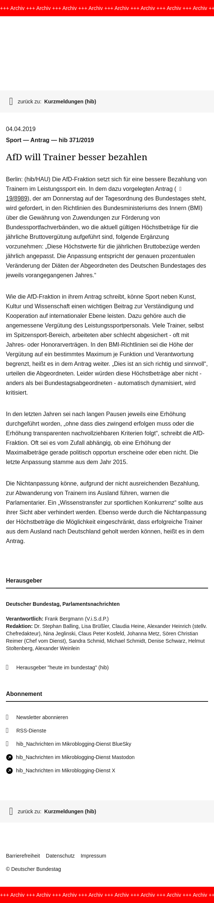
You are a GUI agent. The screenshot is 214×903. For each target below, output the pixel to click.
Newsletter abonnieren (42, 717)
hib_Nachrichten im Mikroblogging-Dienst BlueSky (73, 744)
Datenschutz (60, 856)
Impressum (93, 856)
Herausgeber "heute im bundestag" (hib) (62, 667)
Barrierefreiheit (23, 856)
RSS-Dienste (31, 731)
